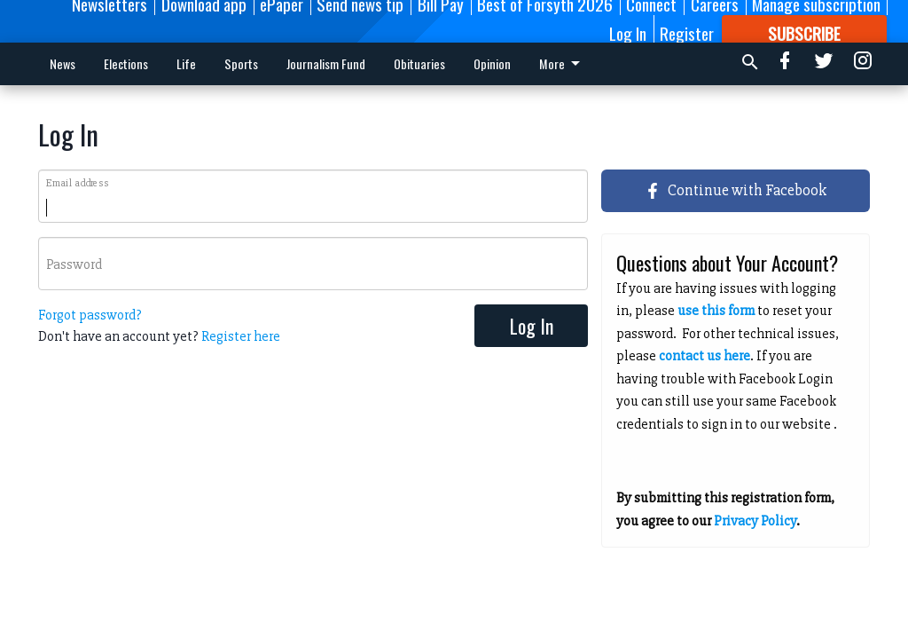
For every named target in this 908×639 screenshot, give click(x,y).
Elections (126, 63)
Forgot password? (90, 315)
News (62, 63)
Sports (241, 63)
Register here (240, 336)
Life (186, 63)
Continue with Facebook (736, 190)
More (497, 63)
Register (687, 32)
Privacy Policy (755, 521)
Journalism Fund (325, 63)
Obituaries (419, 63)
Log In (627, 32)
